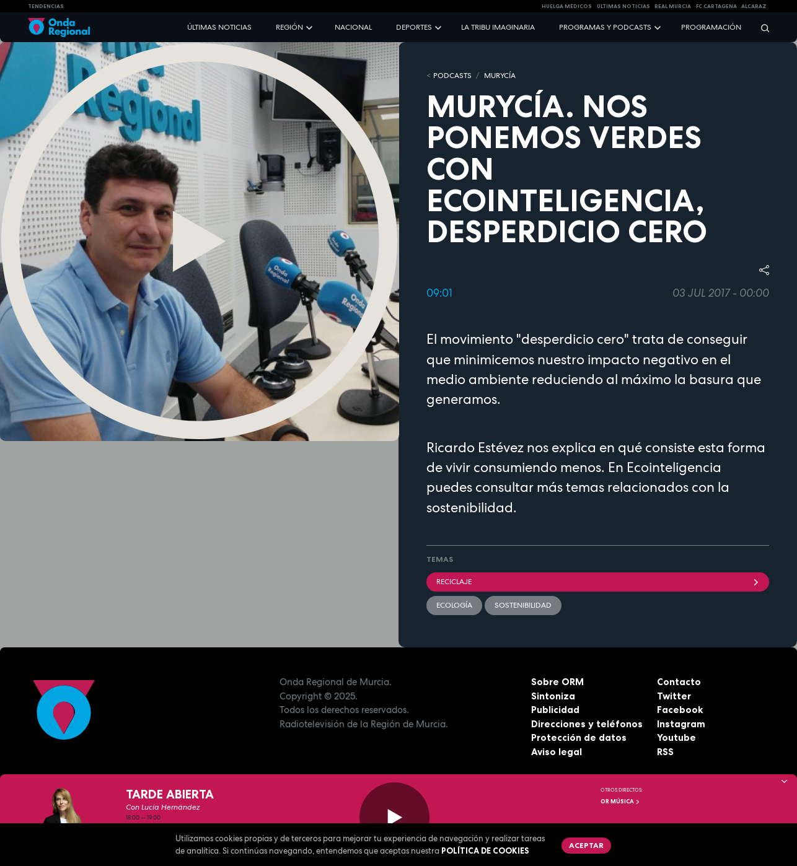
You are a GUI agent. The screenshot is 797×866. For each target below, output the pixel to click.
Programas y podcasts (605, 27)
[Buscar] (761, 27)
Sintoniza (553, 696)
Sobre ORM (557, 682)
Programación (711, 27)
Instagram (681, 724)
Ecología (454, 605)
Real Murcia (672, 6)
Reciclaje (597, 582)
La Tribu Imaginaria (498, 27)
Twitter (674, 696)
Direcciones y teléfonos (587, 724)
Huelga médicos (567, 6)
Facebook (680, 709)
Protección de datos (579, 737)
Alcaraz (754, 6)
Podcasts (452, 76)
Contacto (679, 682)
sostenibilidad (523, 605)
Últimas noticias (219, 27)
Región (289, 27)
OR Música (620, 801)
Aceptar (586, 845)
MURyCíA (500, 76)
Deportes (414, 27)
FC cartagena (716, 6)
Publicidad (555, 709)
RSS (665, 752)
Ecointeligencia (674, 467)
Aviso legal (556, 752)
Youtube (676, 737)
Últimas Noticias (623, 6)
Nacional (353, 27)
